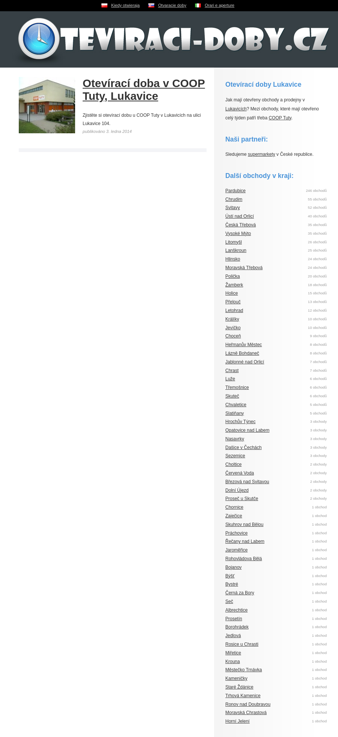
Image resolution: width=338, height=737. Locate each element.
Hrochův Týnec (240, 421)
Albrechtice (236, 610)
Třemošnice (237, 387)
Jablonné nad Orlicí (244, 362)
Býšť (230, 576)
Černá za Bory (239, 592)
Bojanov (233, 567)
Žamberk (234, 285)
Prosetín (233, 618)
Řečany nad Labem (244, 541)
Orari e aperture (219, 5)
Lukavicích (236, 109)
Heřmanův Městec (243, 344)
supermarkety (261, 154)
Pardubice (235, 190)
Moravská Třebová (244, 267)
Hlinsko (232, 259)
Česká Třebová (240, 225)
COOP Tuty (280, 118)
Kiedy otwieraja (125, 5)
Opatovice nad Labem (247, 430)
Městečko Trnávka (243, 669)
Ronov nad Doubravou (247, 704)
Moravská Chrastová (246, 712)
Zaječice (233, 515)
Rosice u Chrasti (241, 644)
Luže (230, 378)
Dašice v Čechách (243, 447)
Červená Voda (239, 473)
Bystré (231, 584)
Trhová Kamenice (243, 695)
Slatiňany (234, 413)
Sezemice (235, 455)
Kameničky (236, 678)
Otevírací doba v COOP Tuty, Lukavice (144, 89)
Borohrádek (237, 627)
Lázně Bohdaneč (242, 353)
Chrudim (233, 199)
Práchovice (236, 533)
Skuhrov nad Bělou (244, 524)
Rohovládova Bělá (243, 558)
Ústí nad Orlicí (239, 216)
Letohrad (234, 310)
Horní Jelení (237, 721)
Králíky (232, 319)
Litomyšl (233, 242)
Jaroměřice (236, 550)
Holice (231, 293)
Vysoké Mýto (238, 233)
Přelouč (233, 301)
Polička (232, 276)
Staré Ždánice (239, 687)
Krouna (232, 661)
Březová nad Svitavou (247, 481)
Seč (229, 601)
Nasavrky (234, 439)
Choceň (233, 336)
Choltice (233, 464)
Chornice (234, 507)
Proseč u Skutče (241, 498)
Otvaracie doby (172, 5)
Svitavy (232, 207)
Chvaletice (235, 404)
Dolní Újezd (237, 490)
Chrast (231, 370)
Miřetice (233, 653)
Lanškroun (235, 250)
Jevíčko (233, 327)
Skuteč (232, 396)
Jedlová (233, 635)
